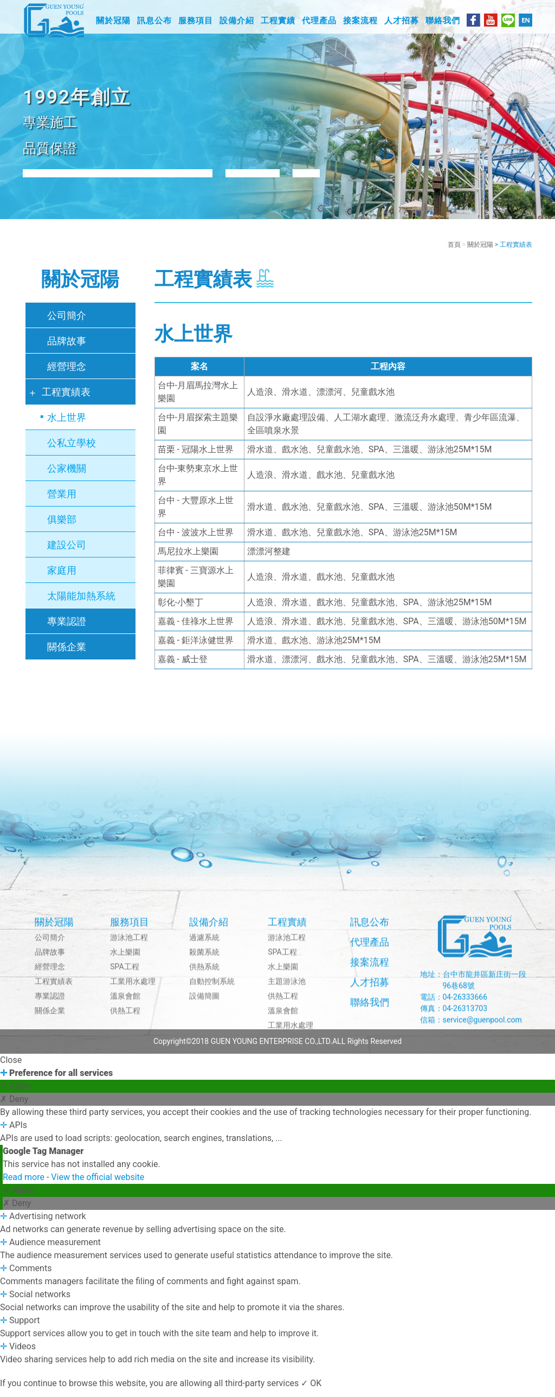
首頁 (454, 251)
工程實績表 (66, 399)
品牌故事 (66, 348)
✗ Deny (14, 1106)
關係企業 (66, 653)
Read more (25, 1184)
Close (11, 1067)
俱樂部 (61, 526)
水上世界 (66, 424)
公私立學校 (71, 450)
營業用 (61, 501)
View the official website (97, 1184)
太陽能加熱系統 (81, 602)
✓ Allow (15, 1093)
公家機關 (66, 475)
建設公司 (66, 551)
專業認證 (66, 628)
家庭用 (61, 577)
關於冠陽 (480, 251)
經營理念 (66, 373)
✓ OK (311, 1390)
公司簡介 (66, 322)
